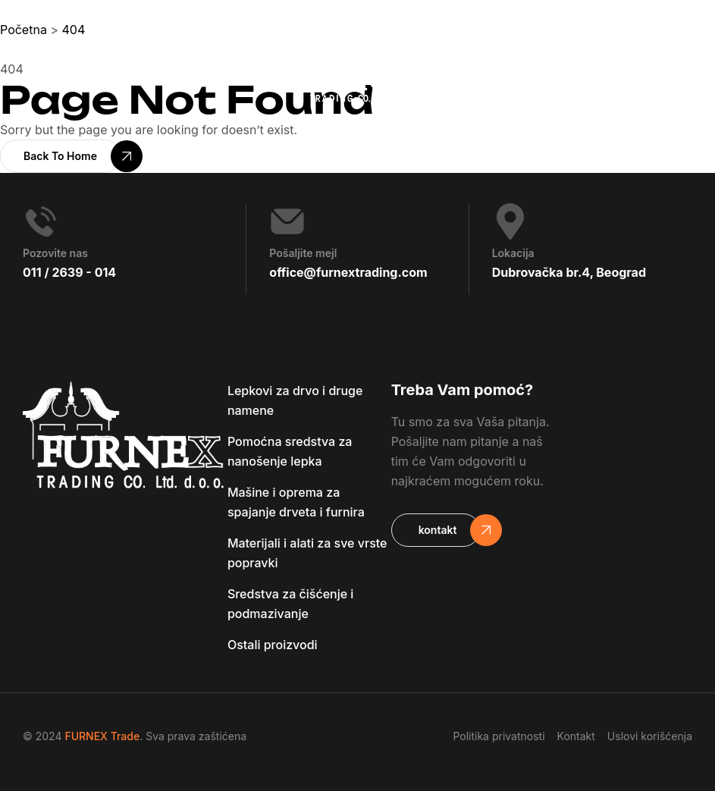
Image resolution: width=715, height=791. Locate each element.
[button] (60, 156)
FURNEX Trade (102, 736)
